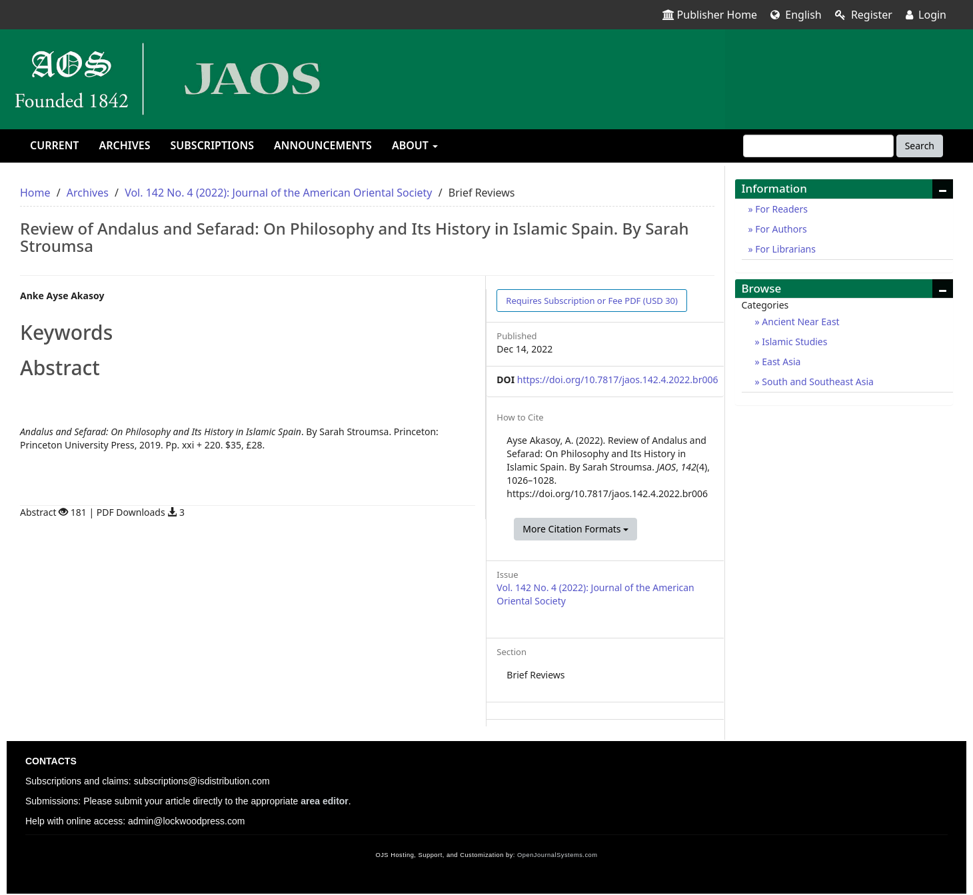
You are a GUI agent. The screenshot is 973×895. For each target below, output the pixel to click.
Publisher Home (710, 14)
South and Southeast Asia (817, 381)
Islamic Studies (794, 341)
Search (919, 145)
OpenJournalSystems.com (557, 855)
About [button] (415, 145)
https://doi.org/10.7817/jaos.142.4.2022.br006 (617, 379)
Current (54, 145)
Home (35, 192)
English (796, 14)
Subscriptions (212, 145)
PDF (592, 301)
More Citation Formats (575, 528)
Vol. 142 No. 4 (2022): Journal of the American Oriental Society (278, 192)
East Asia (780, 361)
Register (863, 14)
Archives (124, 145)
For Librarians (784, 249)
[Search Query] (818, 146)
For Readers (780, 209)
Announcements (323, 145)
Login (926, 14)
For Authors (780, 229)
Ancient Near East (800, 321)
